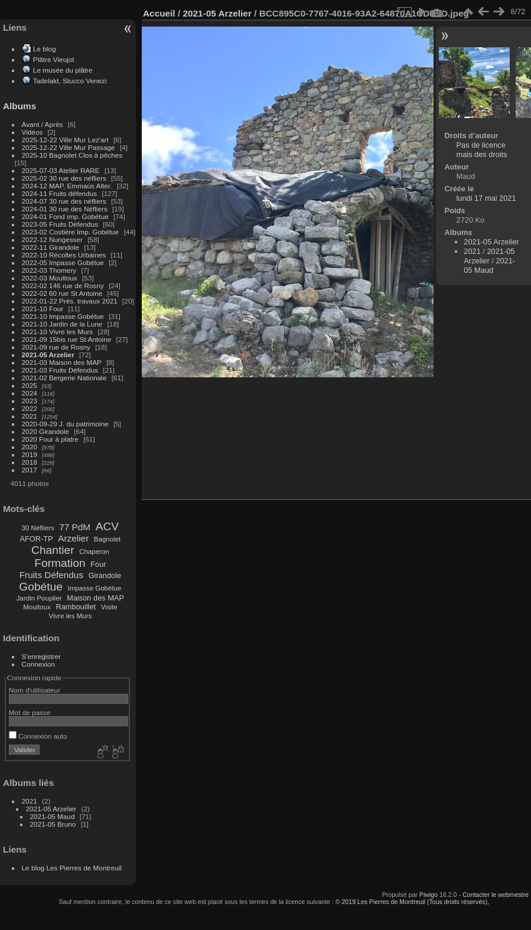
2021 (29, 416)
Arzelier (73, 538)
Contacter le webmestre (495, 894)
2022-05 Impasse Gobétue (63, 262)
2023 (29, 400)
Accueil (159, 13)
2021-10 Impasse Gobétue (63, 316)
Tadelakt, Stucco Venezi (70, 80)
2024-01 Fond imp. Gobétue (65, 216)
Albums (19, 106)
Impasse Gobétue (95, 588)
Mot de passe (30, 712)
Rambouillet (76, 606)
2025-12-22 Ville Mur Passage (68, 147)
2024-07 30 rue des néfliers (64, 201)
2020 (29, 447)
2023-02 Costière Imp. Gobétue (70, 232)
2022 (29, 408)
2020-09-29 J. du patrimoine (65, 424)
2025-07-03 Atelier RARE (61, 170)
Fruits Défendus (51, 575)
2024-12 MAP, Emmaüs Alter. (67, 186)
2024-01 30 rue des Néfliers (65, 209)
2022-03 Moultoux (49, 278)
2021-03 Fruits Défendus (60, 370)
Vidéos (32, 132)
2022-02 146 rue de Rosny (63, 285)
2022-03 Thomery (49, 270)
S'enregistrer (41, 656)
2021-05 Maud (52, 816)
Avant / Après (42, 124)
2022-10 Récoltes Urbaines (64, 255)
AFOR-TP (36, 538)
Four (98, 564)
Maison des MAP (95, 597)
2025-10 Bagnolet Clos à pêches (72, 155)
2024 (29, 393)
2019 (29, 454)
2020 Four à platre (50, 439)
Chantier (52, 550)
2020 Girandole (45, 431)
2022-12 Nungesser (52, 239)
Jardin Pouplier (39, 598)
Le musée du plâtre (63, 70)
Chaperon (94, 551)
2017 (29, 470)
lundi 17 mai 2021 (486, 198)
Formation (59, 563)
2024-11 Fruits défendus (59, 193)
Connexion (38, 664)
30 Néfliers (38, 527)
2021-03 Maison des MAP (62, 362)
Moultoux (37, 607)
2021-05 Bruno (53, 824)
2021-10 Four (43, 308)
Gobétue (41, 586)
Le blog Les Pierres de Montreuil (72, 868)
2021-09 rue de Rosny (56, 347)
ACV (107, 526)
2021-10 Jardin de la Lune (62, 324)
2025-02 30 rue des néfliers (64, 178)
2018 (29, 462)
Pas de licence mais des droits (482, 150)
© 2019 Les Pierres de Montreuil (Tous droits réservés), (412, 901)
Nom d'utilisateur (34, 690)
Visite (109, 607)
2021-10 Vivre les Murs (57, 331)
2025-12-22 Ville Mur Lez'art (65, 139)
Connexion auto (38, 736)
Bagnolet (107, 539)
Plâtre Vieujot (53, 59)
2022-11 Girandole (50, 247)
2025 (29, 385)
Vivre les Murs (70, 615)
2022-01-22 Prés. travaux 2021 (70, 301)
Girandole (105, 575)
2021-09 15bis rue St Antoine (67, 339)
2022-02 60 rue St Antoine (62, 293)
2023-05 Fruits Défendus (60, 224)
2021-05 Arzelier (48, 354)
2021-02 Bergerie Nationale (64, 377)
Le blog (44, 49)
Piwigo (428, 894)
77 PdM (74, 527)
